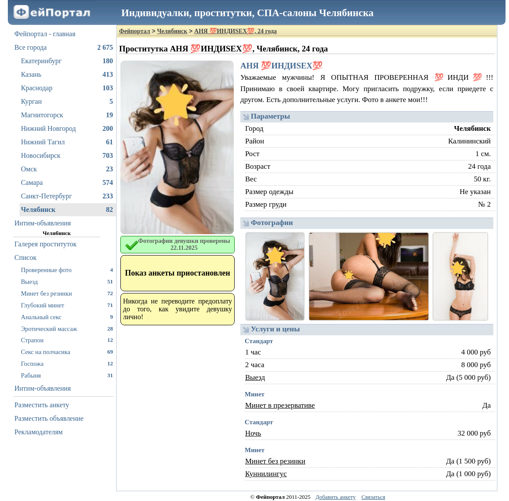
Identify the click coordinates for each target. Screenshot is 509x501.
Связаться (374, 497)
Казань (67, 74)
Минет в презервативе (280, 405)
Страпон (67, 340)
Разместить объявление (49, 418)
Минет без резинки (67, 293)
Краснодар (67, 88)
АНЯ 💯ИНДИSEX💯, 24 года (235, 31)
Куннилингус (266, 474)
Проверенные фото (67, 270)
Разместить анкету (41, 405)
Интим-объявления (42, 223)
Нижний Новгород (67, 128)
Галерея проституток (45, 244)
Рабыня (67, 375)
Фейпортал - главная (44, 33)
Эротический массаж (67, 329)
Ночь (253, 433)
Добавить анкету (335, 497)
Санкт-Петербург (67, 196)
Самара (67, 182)
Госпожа (67, 363)
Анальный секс (67, 317)
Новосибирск (67, 155)
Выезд (67, 281)
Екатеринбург (67, 61)
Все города (63, 47)
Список (25, 257)
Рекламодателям (38, 432)
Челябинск (67, 209)
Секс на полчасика (67, 352)
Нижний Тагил (67, 142)
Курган (67, 101)
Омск (67, 169)
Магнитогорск (67, 115)
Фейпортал (134, 31)
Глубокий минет (67, 305)
